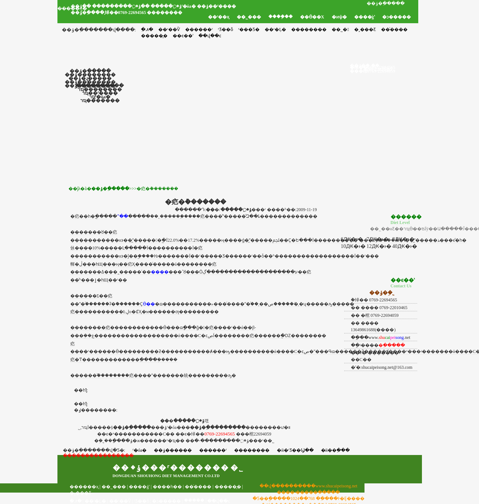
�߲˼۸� (147, 29)
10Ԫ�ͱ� (353, 246)
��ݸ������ (173, 450)
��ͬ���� (394, 29)
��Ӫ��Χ (312, 17)
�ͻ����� (396, 17)
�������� (309, 29)
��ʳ (227, 327)
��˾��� (249, 17)
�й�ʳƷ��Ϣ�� (295, 450)
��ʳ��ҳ (218, 17)
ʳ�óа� (140, 450)
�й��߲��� (335, 450)
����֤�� (280, 16)
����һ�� (167, 486)
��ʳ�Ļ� (275, 29)
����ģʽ (364, 17)
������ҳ (84, 486)
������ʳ (199, 29)
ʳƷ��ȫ (225, 29)
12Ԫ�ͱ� (379, 246)
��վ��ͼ (218, 501)
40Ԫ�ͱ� (404, 246)
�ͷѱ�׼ (339, 17)
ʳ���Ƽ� (249, 29)
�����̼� (228, 486)
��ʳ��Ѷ (169, 29)
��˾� (340, 29)
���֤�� (194, 500)
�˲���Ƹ (365, 29)
